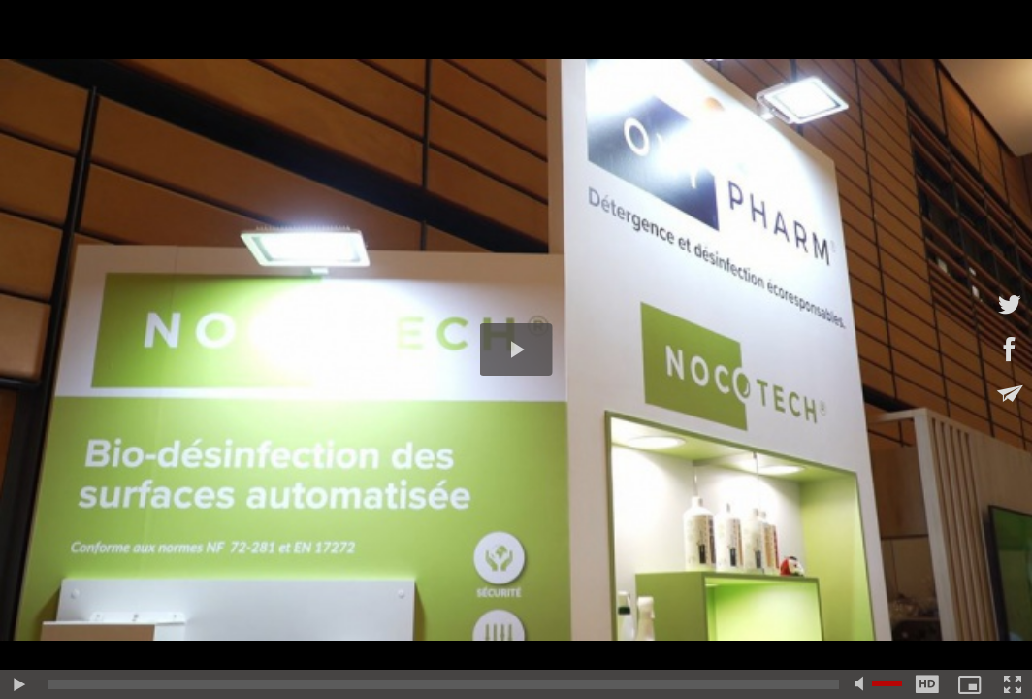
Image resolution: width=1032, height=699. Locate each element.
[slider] (443, 684)
